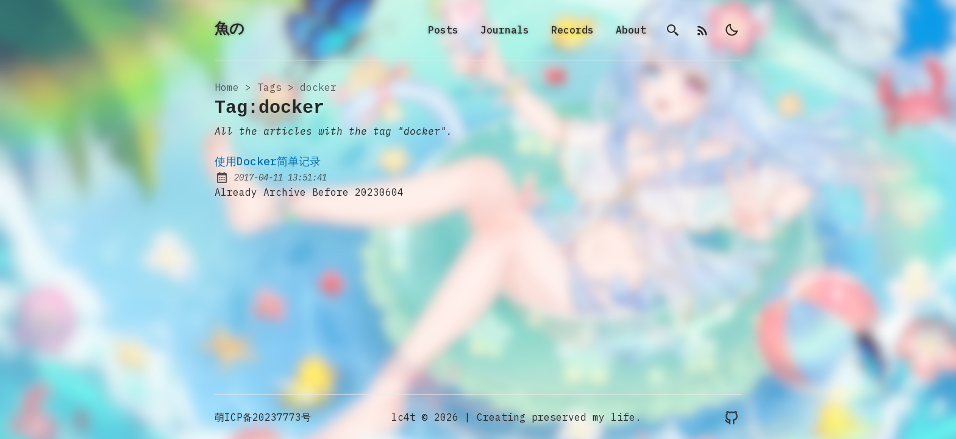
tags (269, 87)
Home (227, 87)
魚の (229, 30)
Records (572, 30)
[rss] (702, 30)
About (631, 30)
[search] (673, 30)
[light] (731, 30)
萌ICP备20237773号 (263, 417)
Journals (504, 30)
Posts (443, 30)
